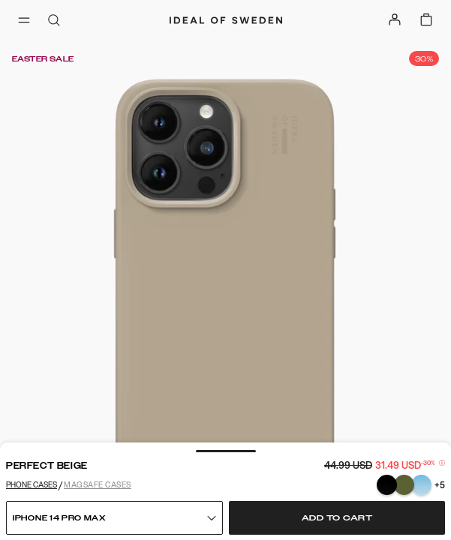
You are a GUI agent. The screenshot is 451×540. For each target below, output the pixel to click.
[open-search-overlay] (54, 21)
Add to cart (337, 518)
